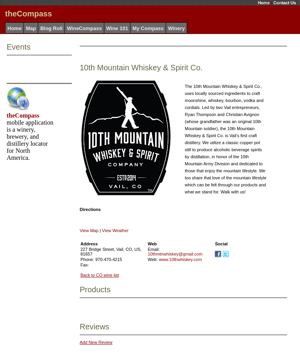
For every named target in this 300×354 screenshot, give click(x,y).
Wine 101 (117, 28)
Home (264, 2)
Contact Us (284, 2)
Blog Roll (51, 28)
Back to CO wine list (99, 275)
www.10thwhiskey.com (180, 259)
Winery (176, 28)
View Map (89, 230)
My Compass (148, 28)
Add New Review (96, 342)
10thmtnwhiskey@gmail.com (175, 254)
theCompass (23, 115)
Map (31, 28)
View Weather (115, 230)
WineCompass (84, 28)
